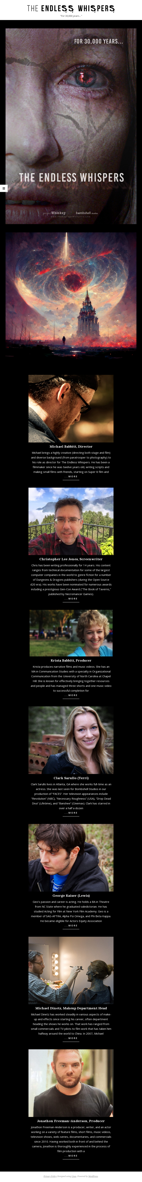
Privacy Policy (50, 1176)
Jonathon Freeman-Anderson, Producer (71, 1121)
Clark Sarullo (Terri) (71, 778)
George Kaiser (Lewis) (71, 895)
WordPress (93, 1176)
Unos (74, 1176)
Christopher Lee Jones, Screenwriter (71, 559)
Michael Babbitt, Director (71, 446)
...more (71, 476)
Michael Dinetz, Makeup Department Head (71, 1008)
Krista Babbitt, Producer (71, 660)
